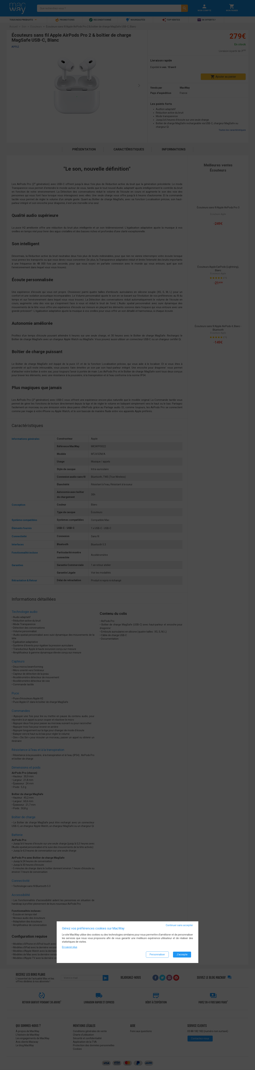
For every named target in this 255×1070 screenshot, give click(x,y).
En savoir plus (69, 947)
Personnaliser (157, 954)
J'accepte (182, 954)
